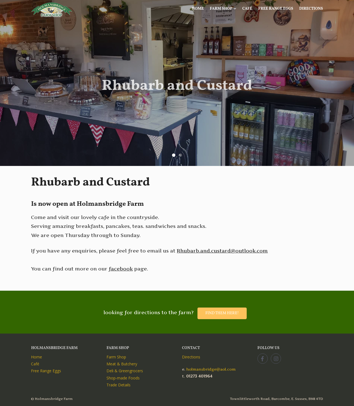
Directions (311, 8)
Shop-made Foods (123, 378)
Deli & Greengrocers (124, 370)
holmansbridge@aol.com (211, 369)
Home (198, 8)
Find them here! (222, 313)
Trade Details (118, 384)
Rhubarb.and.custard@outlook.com (222, 251)
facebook (121, 269)
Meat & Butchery (121, 363)
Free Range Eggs (275, 8)
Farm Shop (223, 8)
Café (247, 8)
